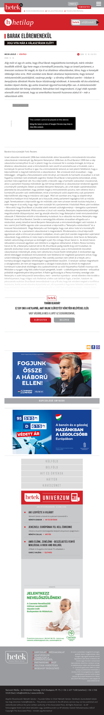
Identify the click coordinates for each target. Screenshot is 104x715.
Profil (72, 4)
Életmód (48, 552)
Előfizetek (40, 320)
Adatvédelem (42, 655)
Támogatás (86, 4)
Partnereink (42, 662)
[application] (52, 123)
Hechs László (10, 54)
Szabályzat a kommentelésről (43, 658)
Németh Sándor (35, 519)
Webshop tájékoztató (47, 668)
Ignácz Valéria (35, 552)
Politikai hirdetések (46, 665)
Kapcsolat (40, 652)
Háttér (48, 534)
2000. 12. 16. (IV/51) (87, 54)
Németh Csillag (35, 534)
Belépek (64, 320)
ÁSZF (54, 662)
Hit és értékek (51, 519)
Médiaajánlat (57, 652)
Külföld (22, 54)
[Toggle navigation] (99, 4)
